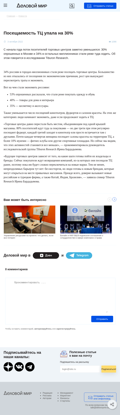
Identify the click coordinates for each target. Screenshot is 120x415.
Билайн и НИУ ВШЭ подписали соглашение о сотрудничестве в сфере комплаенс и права (81, 236)
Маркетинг (65, 395)
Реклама (47, 395)
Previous (110, 199)
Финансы (64, 398)
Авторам (47, 398)
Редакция (47, 393)
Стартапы (65, 401)
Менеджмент (66, 393)
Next (114, 199)
